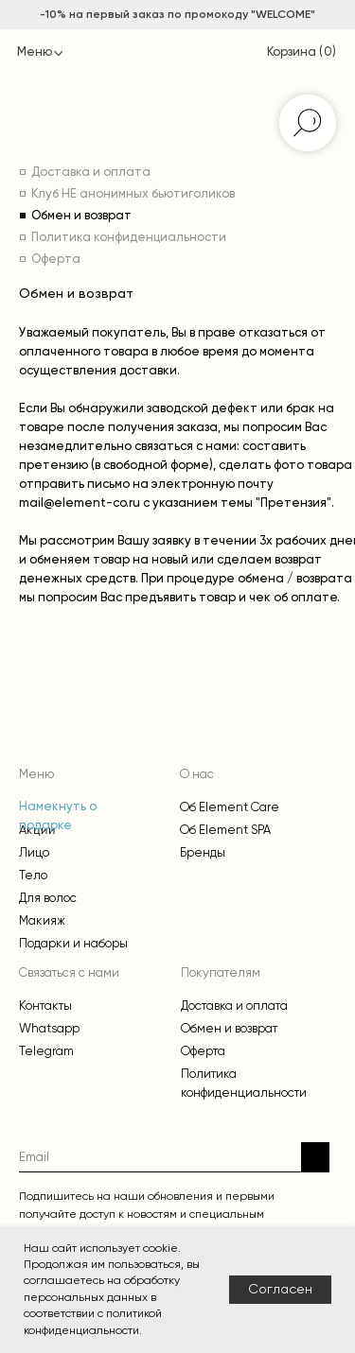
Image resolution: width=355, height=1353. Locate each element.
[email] (160, 1156)
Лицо (34, 852)
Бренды (202, 852)
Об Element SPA (225, 830)
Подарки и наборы (73, 943)
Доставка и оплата (91, 172)
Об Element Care (229, 807)
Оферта (55, 259)
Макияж (42, 920)
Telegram (46, 1051)
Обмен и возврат (81, 216)
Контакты (45, 1005)
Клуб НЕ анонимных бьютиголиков (133, 194)
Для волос (48, 898)
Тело (33, 875)
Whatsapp (49, 1028)
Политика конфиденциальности (128, 238)
